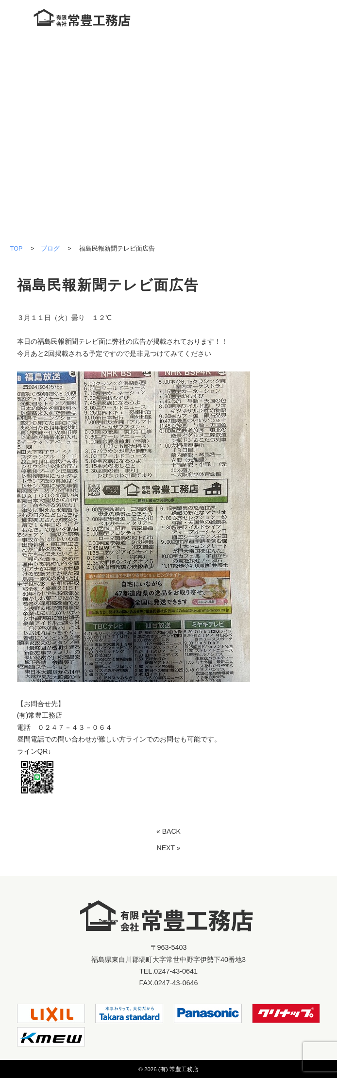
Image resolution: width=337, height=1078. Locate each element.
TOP (16, 248)
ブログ (50, 248)
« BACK (168, 831)
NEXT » (168, 848)
